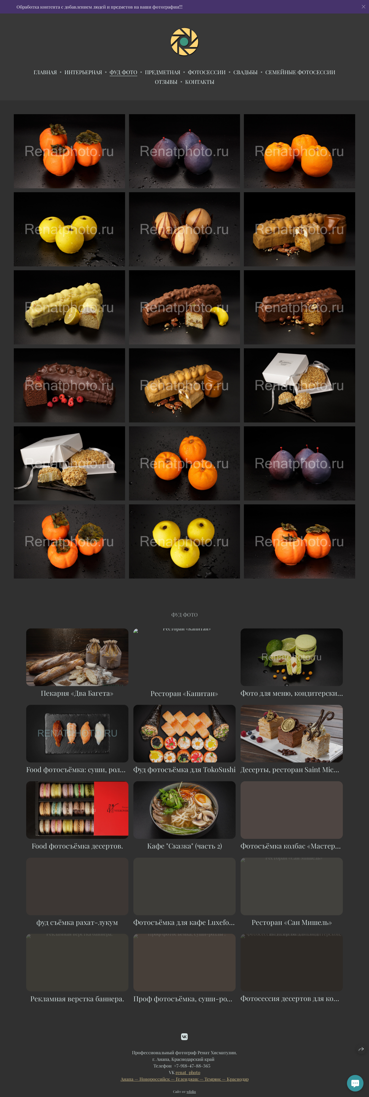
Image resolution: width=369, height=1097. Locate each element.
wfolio (191, 1094)
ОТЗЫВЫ (166, 81)
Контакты (199, 81)
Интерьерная (83, 72)
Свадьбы (245, 72)
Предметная (162, 72)
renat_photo (188, 1075)
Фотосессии (207, 72)
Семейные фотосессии (300, 72)
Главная (45, 72)
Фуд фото (123, 72)
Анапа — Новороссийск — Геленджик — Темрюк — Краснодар (185, 1082)
